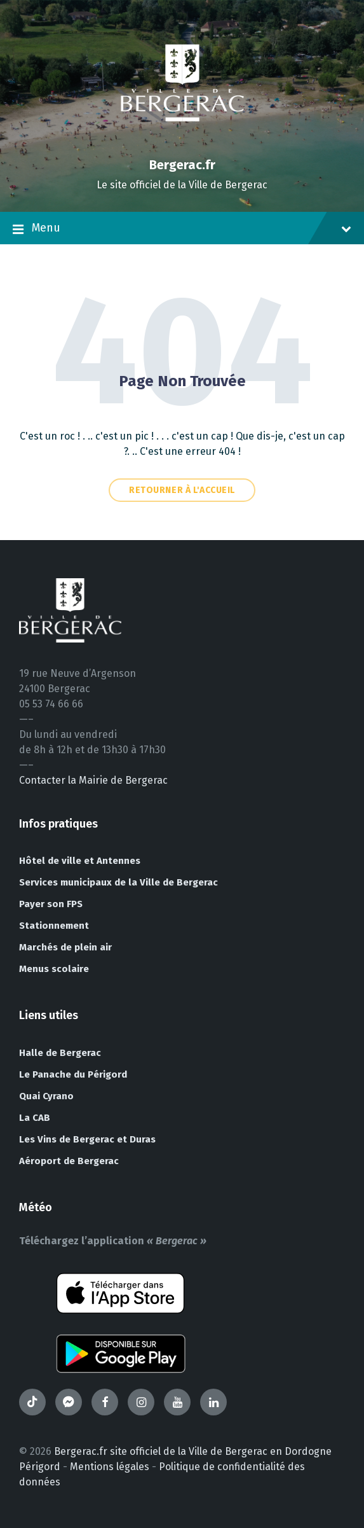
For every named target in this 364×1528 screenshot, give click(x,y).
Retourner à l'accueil (182, 490)
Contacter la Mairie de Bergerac (93, 780)
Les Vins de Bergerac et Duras (87, 1139)
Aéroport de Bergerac (69, 1161)
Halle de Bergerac (60, 1053)
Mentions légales (109, 1467)
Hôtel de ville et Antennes (79, 860)
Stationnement (54, 925)
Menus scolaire (54, 969)
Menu (182, 229)
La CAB (34, 1117)
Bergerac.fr (182, 164)
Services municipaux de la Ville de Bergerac (118, 882)
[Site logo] (182, 143)
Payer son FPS (51, 904)
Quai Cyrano (46, 1096)
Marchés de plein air (65, 947)
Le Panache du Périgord (73, 1074)
